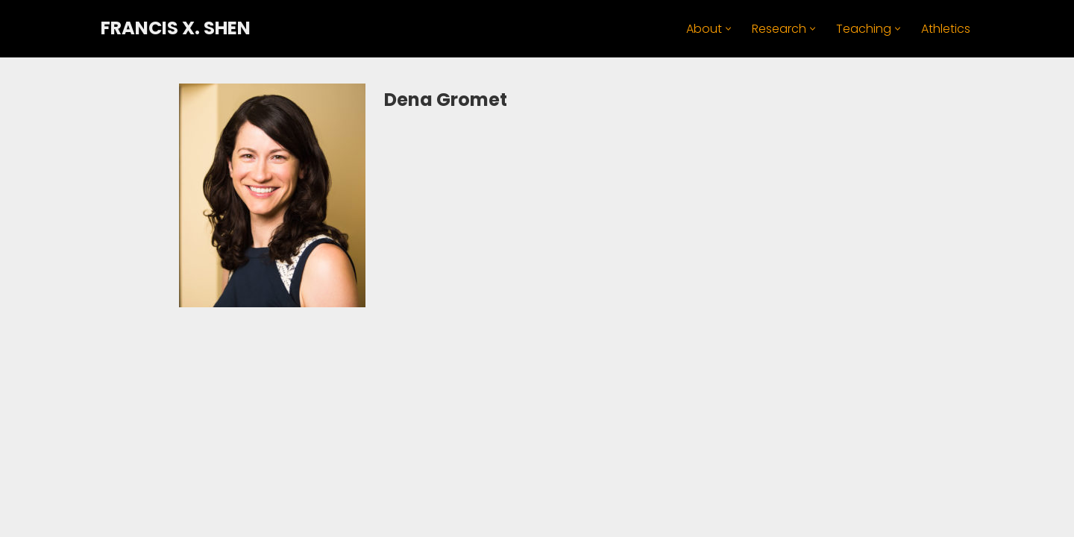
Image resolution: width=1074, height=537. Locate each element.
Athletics (945, 28)
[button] (728, 28)
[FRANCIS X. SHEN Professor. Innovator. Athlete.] (176, 28)
